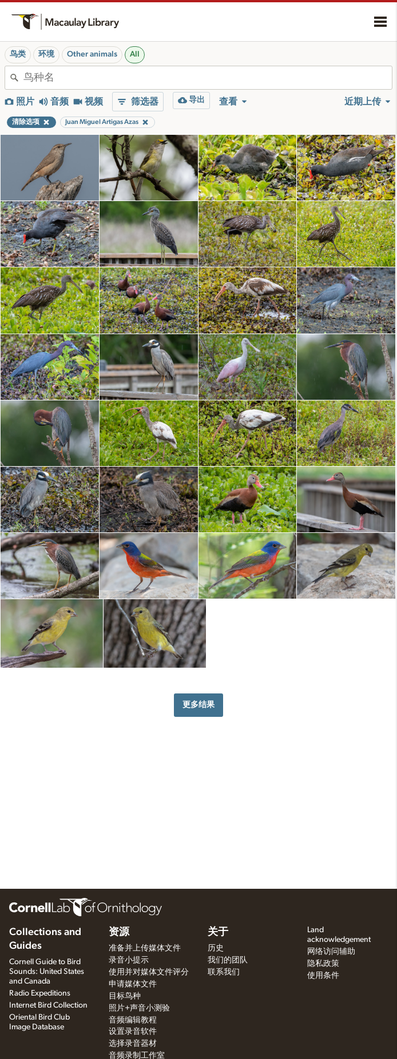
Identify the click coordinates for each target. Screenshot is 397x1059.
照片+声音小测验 (139, 1008)
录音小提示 (129, 960)
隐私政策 (323, 964)
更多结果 (198, 704)
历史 (216, 948)
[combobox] (207, 77)
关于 (218, 932)
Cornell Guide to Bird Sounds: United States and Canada (46, 971)
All (135, 54)
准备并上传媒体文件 (145, 948)
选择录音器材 (133, 1044)
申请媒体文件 (133, 984)
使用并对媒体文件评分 (149, 972)
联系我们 (224, 972)
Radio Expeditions (39, 993)
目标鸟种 (125, 996)
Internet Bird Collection (48, 1005)
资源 (119, 932)
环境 (46, 54)
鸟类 (18, 54)
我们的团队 (228, 960)
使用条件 (323, 976)
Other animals (92, 54)
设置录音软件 (133, 1032)
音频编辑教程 (133, 1020)
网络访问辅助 (331, 952)
